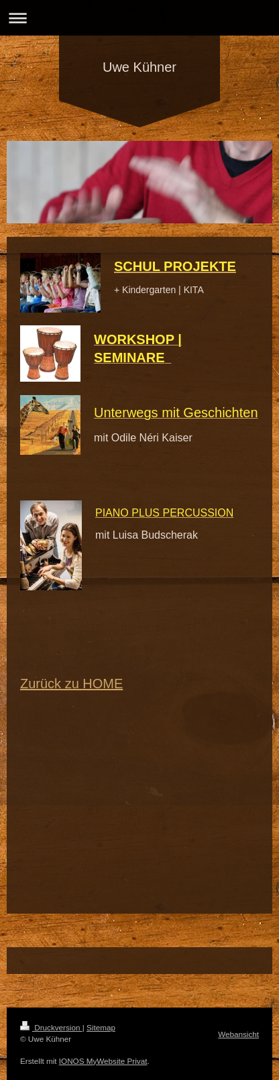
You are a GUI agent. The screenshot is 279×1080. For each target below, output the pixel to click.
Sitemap (101, 1027)
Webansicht (238, 1034)
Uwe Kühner (139, 67)
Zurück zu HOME (71, 683)
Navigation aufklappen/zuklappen (139, 17)
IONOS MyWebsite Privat (103, 1061)
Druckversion (51, 1027)
